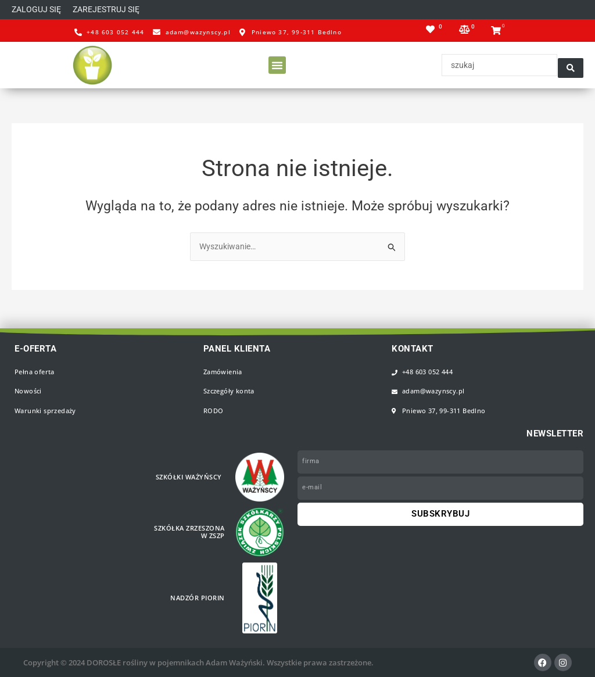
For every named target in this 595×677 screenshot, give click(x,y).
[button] (112, 10)
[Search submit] (570, 66)
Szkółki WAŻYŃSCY (191, 477)
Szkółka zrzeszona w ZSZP (191, 532)
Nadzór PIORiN (200, 598)
